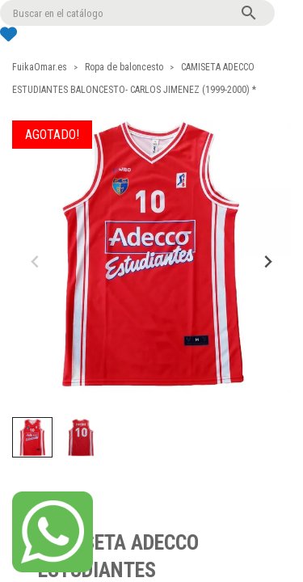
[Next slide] (267, 261)
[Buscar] (137, 13)
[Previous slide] (36, 261)
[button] (32, 437)
